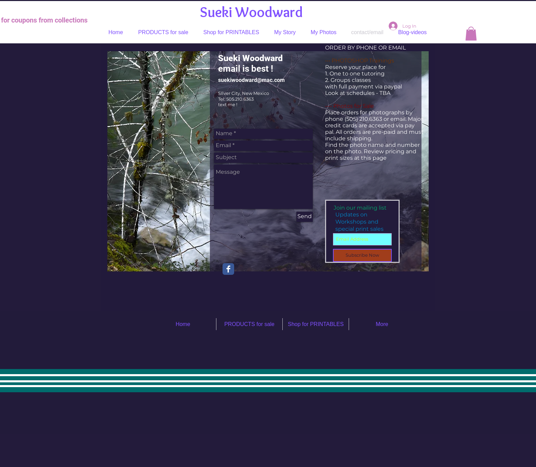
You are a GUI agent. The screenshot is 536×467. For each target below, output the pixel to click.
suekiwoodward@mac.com (251, 80)
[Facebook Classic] (228, 269)
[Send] (304, 217)
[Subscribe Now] (362, 255)
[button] (471, 34)
